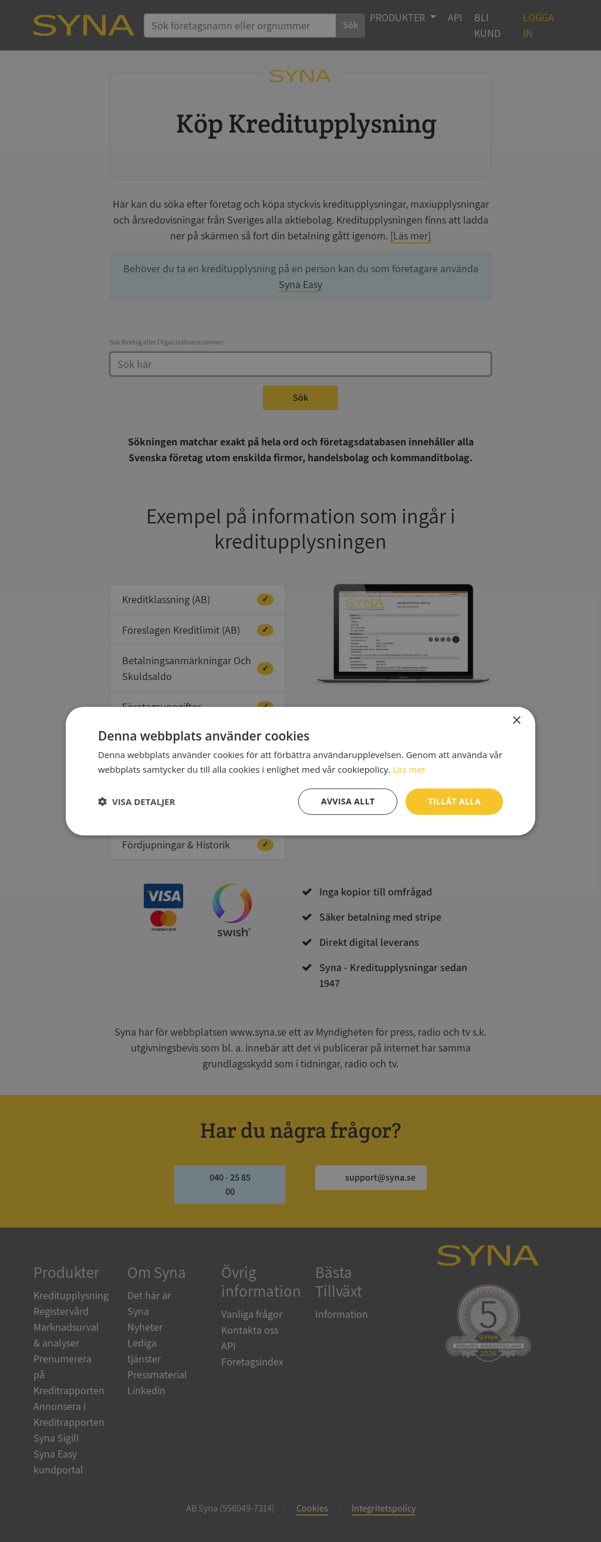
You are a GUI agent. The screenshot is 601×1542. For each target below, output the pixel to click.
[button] (136, 801)
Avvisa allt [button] (347, 801)
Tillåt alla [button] (454, 801)
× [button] (516, 720)
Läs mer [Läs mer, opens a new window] (409, 769)
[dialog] (300, 771)
